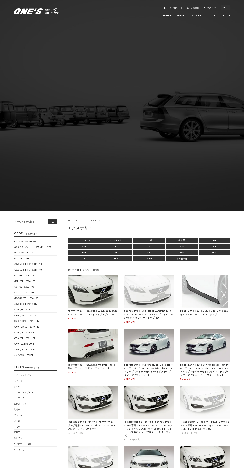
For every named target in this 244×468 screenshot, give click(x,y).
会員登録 (194, 8)
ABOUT (225, 15)
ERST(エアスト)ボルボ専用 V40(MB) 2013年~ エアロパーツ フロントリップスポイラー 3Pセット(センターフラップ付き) (148, 314)
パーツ (81, 220)
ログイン (211, 8)
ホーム (71, 220)
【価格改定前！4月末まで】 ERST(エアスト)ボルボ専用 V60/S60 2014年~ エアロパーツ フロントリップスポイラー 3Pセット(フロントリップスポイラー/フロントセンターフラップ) (148, 429)
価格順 (86, 270)
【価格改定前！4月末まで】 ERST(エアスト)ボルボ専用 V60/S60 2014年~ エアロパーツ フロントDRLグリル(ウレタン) (204, 425)
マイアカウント (175, 8)
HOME (167, 15)
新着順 (96, 270)
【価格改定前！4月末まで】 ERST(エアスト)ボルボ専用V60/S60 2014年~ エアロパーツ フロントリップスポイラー (92, 425)
